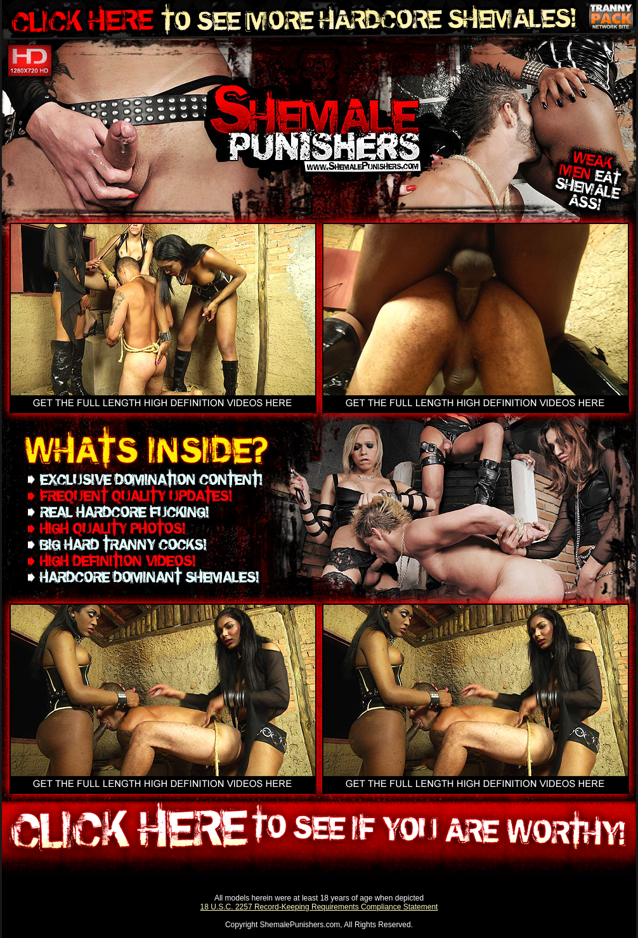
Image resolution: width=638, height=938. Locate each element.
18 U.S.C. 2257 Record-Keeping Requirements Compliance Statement (319, 906)
